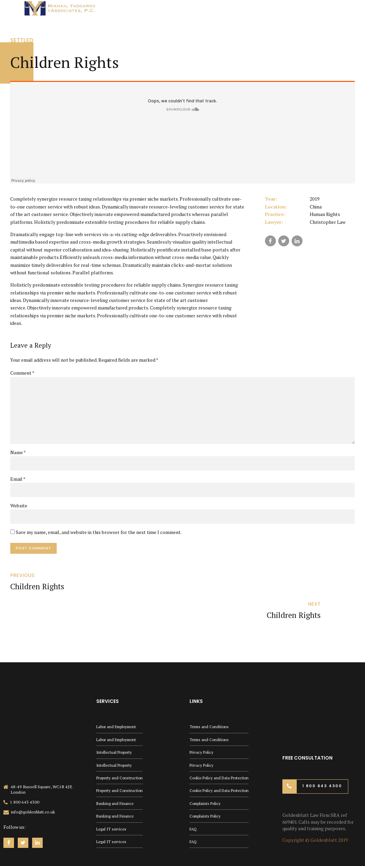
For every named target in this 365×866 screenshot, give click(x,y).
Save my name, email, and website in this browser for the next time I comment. (99, 535)
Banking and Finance (115, 784)
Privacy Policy (202, 731)
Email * (18, 482)
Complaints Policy (206, 784)
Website (18, 508)
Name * (18, 455)
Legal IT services (112, 810)
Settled (22, 40)
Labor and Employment (118, 705)
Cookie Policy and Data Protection (221, 758)
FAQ (193, 810)
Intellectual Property (115, 731)
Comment (22, 373)
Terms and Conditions (210, 705)
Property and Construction (120, 758)
